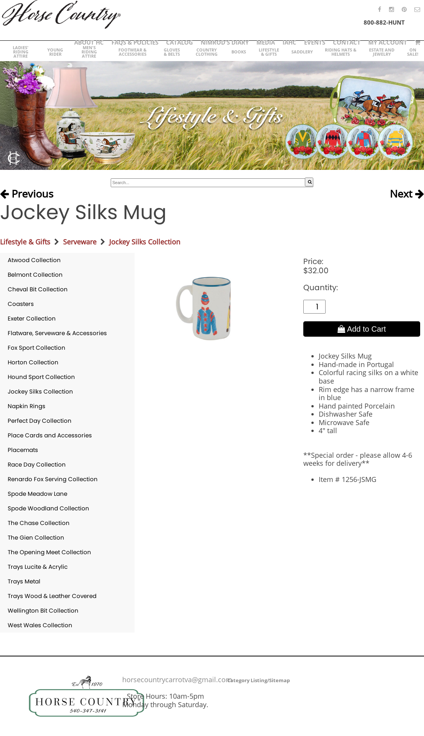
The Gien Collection (36, 537)
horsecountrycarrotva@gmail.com (177, 679)
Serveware (79, 241)
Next (407, 194)
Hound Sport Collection (41, 377)
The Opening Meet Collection (49, 552)
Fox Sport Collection (36, 348)
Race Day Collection (37, 464)
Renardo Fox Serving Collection (53, 479)
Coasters (21, 304)
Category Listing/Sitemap (258, 680)
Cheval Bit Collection (38, 289)
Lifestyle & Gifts (25, 241)
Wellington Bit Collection (43, 610)
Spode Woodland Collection (48, 508)
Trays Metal (24, 581)
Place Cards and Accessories (50, 435)
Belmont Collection (35, 275)
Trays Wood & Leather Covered (52, 596)
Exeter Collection (32, 318)
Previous (26, 194)
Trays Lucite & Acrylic (38, 567)
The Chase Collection (39, 523)
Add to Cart (362, 329)
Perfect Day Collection (39, 421)
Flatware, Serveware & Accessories (57, 333)
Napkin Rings (26, 406)
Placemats (23, 450)
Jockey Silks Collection (144, 241)
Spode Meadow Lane (37, 494)
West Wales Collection (40, 625)
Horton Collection (33, 362)
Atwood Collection (34, 260)
